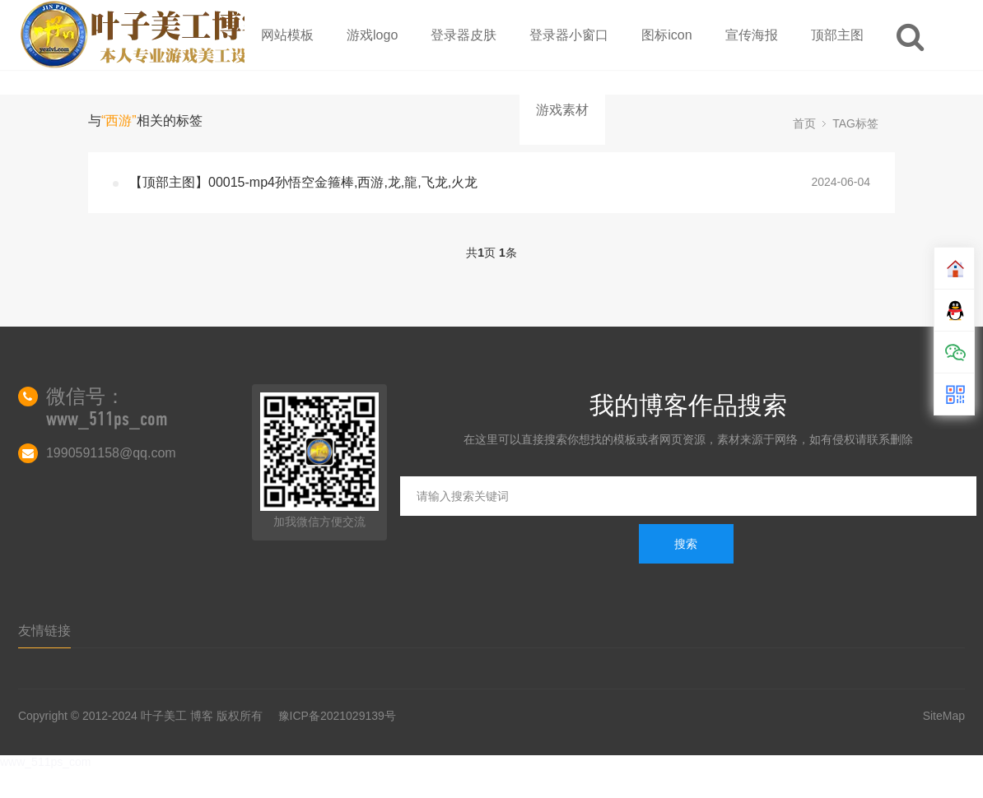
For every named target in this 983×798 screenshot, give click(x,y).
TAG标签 (855, 123)
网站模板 (287, 35)
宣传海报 (751, 35)
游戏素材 (562, 110)
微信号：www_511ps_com (107, 407)
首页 (804, 123)
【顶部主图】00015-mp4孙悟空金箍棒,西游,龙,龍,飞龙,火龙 (303, 182)
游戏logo (372, 35)
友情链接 (44, 631)
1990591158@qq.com (111, 453)
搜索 (685, 543)
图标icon (666, 35)
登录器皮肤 (463, 35)
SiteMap (944, 715)
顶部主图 (837, 35)
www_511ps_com (45, 761)
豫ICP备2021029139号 (337, 715)
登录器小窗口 (568, 35)
